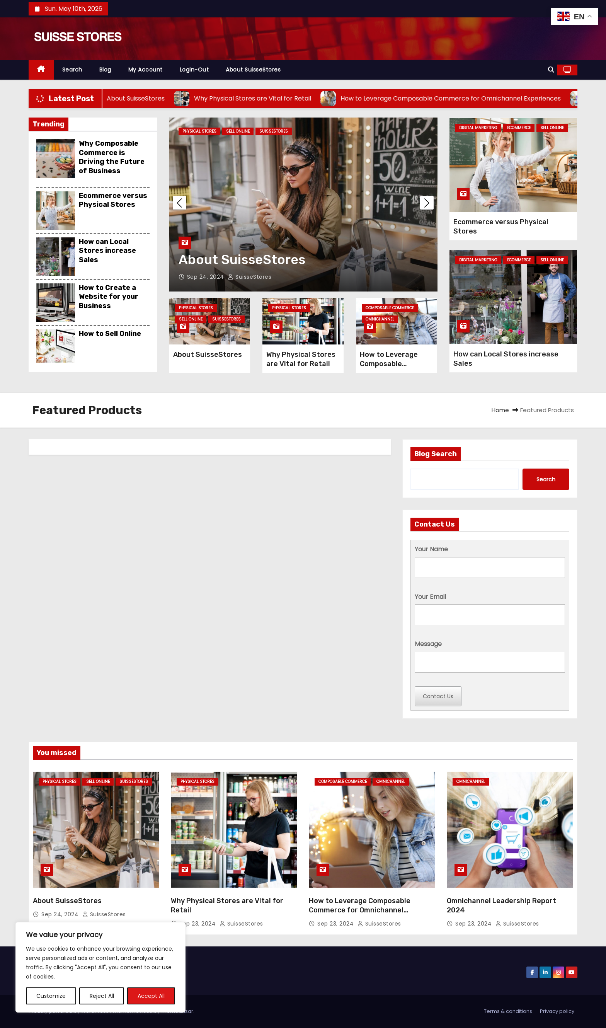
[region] (100, 967)
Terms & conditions (508, 1011)
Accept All (151, 996)
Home (500, 410)
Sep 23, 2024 (198, 923)
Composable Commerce (390, 308)
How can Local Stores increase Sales (107, 250)
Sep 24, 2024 (206, 277)
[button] (551, 69)
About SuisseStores (253, 69)
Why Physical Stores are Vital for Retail (300, 359)
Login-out (194, 69)
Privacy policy (557, 1011)
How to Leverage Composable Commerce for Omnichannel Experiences (359, 910)
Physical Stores (199, 131)
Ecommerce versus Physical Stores (113, 200)
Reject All (102, 996)
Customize (51, 996)
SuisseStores (273, 131)
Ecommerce (519, 128)
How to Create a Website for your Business (108, 296)
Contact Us (438, 696)
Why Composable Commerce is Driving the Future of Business (112, 157)
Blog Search (435, 454)
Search (72, 69)
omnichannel (380, 319)
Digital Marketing (478, 128)
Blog (105, 69)
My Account (145, 69)
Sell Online (238, 131)
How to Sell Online (110, 333)
